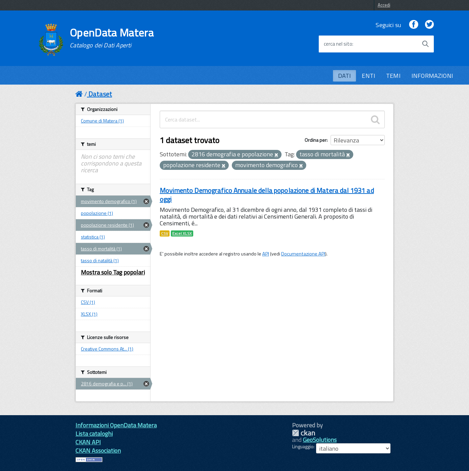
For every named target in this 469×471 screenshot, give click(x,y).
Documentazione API (303, 253)
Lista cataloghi (94, 433)
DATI (344, 75)
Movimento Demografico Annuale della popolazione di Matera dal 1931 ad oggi (267, 194)
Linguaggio (302, 446)
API (265, 253)
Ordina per (316, 139)
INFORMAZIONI (432, 75)
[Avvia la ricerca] (425, 44)
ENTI (368, 75)
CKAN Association (98, 450)
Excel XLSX (182, 233)
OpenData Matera (112, 38)
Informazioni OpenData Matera (116, 425)
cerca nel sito (338, 44)
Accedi (384, 5)
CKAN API (88, 442)
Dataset (100, 94)
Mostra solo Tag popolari (113, 272)
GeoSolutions (320, 439)
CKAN (303, 432)
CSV (164, 233)
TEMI (393, 75)
